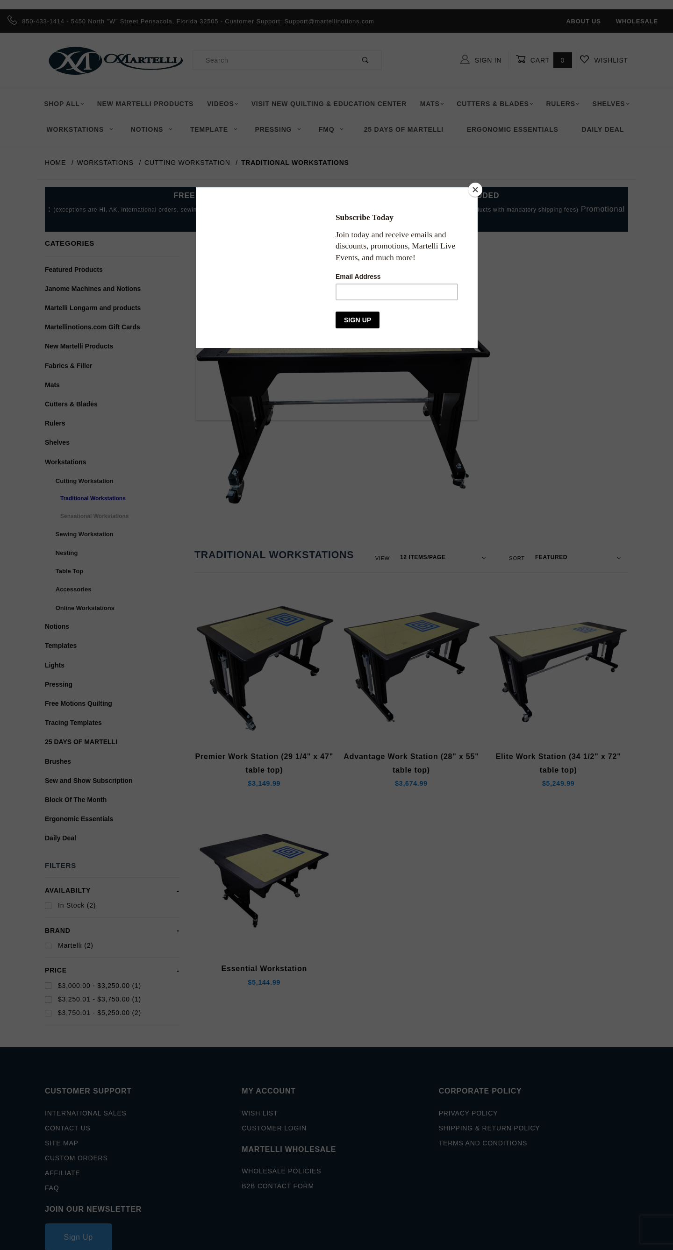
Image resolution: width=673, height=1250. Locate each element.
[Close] (475, 190)
